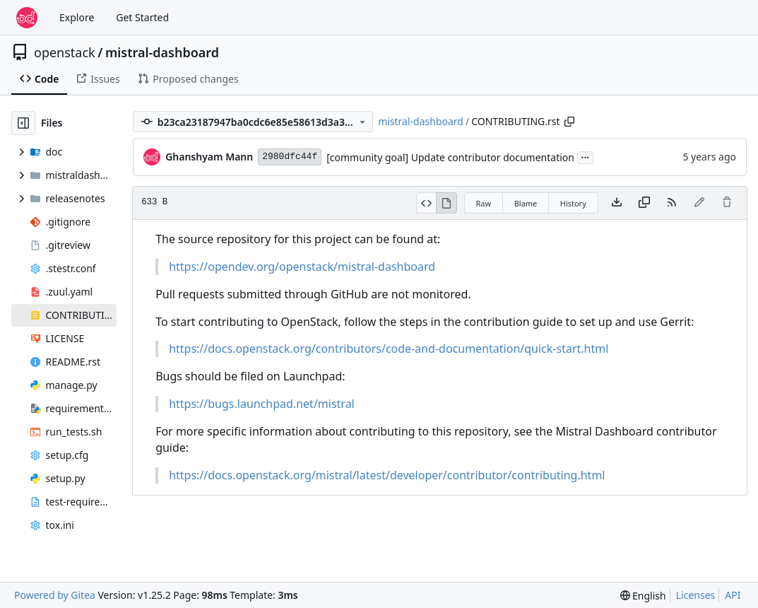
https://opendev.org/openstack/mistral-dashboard (302, 266)
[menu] (643, 595)
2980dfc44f (289, 156)
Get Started (142, 17)
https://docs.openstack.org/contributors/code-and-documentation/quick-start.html (388, 348)
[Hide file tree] (23, 123)
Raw (484, 203)
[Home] (27, 17)
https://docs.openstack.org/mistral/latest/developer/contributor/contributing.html (387, 475)
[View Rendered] (446, 203)
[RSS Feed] (672, 203)
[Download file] (616, 203)
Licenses (696, 595)
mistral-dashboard (162, 52)
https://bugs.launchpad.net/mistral (262, 403)
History (573, 203)
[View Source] (426, 203)
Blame (526, 203)
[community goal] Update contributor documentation (450, 157)
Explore (76, 17)
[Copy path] (569, 122)
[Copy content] (644, 203)
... (585, 156)
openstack (64, 52)
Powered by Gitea (54, 595)
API (732, 595)
